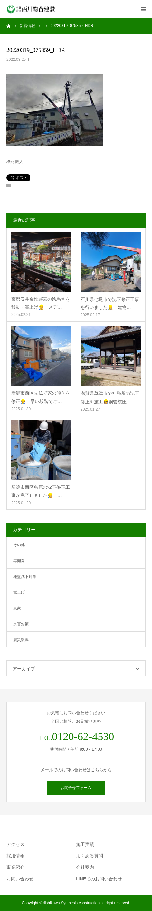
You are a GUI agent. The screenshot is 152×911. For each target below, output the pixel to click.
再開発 (19, 561)
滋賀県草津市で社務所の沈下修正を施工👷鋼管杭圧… (110, 397)
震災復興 (21, 639)
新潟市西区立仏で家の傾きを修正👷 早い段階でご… (40, 397)
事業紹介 (15, 867)
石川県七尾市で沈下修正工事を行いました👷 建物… (110, 303)
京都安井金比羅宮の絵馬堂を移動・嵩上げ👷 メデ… (40, 303)
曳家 (17, 608)
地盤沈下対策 (24, 576)
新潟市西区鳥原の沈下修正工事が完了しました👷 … (40, 491)
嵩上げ (19, 592)
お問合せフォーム (76, 788)
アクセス (15, 844)
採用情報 (15, 855)
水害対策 (21, 624)
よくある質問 (89, 855)
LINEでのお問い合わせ (99, 878)
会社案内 (85, 867)
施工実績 (85, 844)
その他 (19, 545)
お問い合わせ (19, 878)
